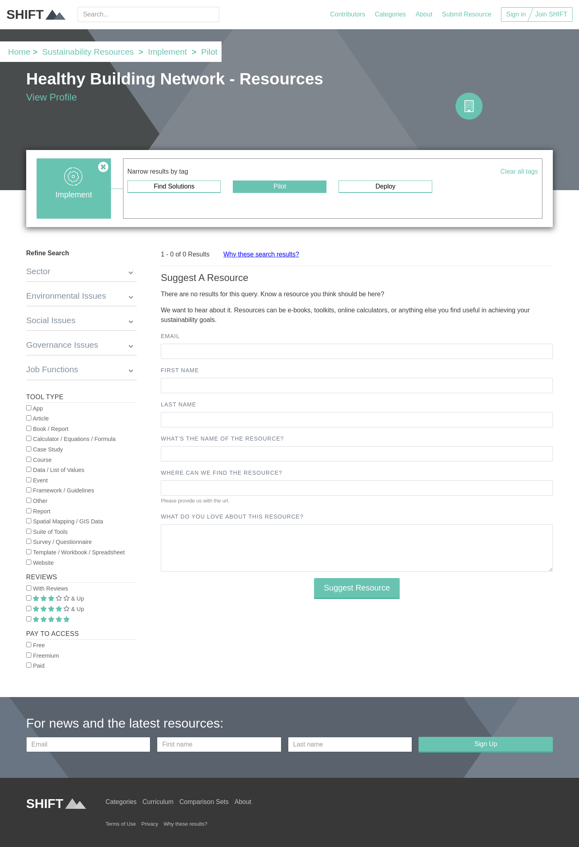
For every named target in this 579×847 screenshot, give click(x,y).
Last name (178, 404)
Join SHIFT (551, 14)
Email (170, 336)
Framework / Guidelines (60, 490)
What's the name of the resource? (222, 438)
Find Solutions (174, 186)
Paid (35, 665)
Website (40, 563)
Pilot (279, 186)
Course (38, 460)
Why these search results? (261, 254)
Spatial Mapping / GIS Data (64, 521)
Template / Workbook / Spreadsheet (75, 552)
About (424, 14)
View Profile (51, 97)
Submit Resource (466, 14)
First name (180, 370)
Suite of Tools (47, 532)
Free (35, 645)
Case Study (44, 449)
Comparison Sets (204, 801)
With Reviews (47, 588)
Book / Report (47, 429)
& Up (55, 598)
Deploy (386, 186)
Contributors (347, 14)
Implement (167, 51)
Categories (390, 14)
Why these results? (185, 824)
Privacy (149, 824)
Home (19, 51)
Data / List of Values (55, 470)
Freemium (42, 655)
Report (38, 511)
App (34, 408)
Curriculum (157, 801)
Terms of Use (120, 824)
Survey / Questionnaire (59, 542)
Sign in (516, 14)
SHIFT (36, 14)
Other (36, 501)
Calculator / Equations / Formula (71, 439)
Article (37, 418)
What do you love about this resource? (232, 516)
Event (37, 480)
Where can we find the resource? (221, 473)
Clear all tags (519, 171)
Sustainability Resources (88, 51)
